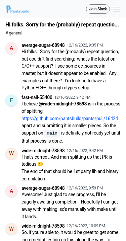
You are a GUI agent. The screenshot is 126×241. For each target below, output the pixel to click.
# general (13, 32)
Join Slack (98, 9)
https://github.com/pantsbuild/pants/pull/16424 (70, 118)
